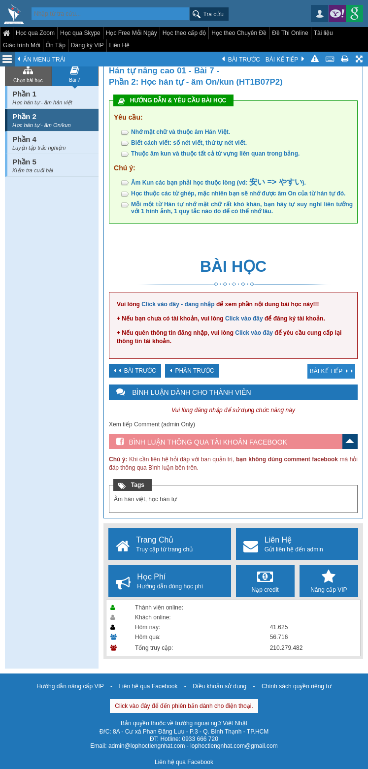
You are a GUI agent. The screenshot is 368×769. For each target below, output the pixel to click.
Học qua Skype (80, 33)
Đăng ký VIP (87, 45)
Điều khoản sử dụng (219, 686)
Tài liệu (323, 33)
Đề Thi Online (290, 33)
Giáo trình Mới (21, 45)
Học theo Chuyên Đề (239, 33)
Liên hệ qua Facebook (148, 686)
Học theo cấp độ (184, 33)
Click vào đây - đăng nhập (177, 304)
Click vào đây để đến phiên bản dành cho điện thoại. (184, 706)
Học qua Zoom (35, 33)
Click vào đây (244, 318)
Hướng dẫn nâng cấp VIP (69, 686)
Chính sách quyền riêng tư (297, 686)
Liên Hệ (119, 45)
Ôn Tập (56, 45)
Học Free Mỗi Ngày (131, 33)
